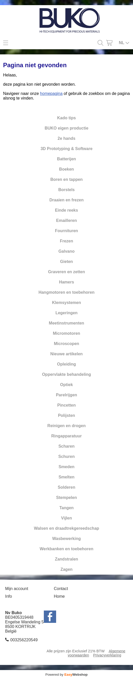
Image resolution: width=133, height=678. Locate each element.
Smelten (66, 477)
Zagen (66, 569)
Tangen (66, 508)
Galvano (66, 251)
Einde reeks (66, 210)
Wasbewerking (66, 538)
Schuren (66, 456)
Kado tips (66, 118)
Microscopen (66, 343)
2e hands (66, 138)
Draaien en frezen (66, 200)
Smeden (66, 467)
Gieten (66, 261)
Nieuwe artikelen (66, 354)
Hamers (66, 282)
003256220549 (24, 640)
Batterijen (66, 159)
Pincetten (66, 405)
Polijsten (66, 415)
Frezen (66, 241)
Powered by (66, 674)
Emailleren (66, 220)
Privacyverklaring (107, 655)
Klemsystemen (66, 302)
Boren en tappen (66, 179)
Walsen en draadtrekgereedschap (66, 528)
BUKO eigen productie (66, 128)
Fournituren (66, 231)
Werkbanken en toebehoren (67, 549)
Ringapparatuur (66, 436)
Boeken (66, 169)
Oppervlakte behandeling (66, 374)
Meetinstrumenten (66, 323)
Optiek (66, 384)
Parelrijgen (66, 395)
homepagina (51, 93)
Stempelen (66, 497)
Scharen (66, 446)
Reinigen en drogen (66, 426)
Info (8, 596)
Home (59, 596)
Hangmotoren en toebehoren (66, 292)
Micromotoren (66, 333)
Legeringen (66, 313)
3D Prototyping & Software (66, 148)
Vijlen (66, 518)
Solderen (66, 487)
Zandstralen (66, 559)
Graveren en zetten (66, 272)
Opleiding (66, 364)
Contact (61, 588)
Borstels (66, 190)
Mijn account (16, 588)
